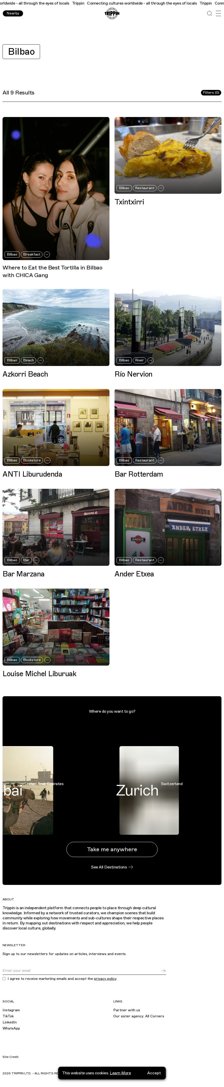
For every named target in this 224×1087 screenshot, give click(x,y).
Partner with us (126, 1010)
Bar (26, 560)
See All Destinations (112, 867)
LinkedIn (10, 1022)
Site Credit (10, 1057)
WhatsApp (11, 1028)
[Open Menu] (218, 13)
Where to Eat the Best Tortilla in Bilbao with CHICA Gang (52, 271)
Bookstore (32, 460)
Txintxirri (129, 202)
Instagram (11, 1010)
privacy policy (105, 979)
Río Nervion (134, 374)
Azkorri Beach (25, 374)
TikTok (8, 1016)
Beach (28, 360)
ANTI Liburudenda (32, 474)
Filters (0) (211, 92)
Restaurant (144, 188)
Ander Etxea (134, 574)
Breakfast (31, 254)
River (139, 360)
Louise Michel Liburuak (39, 673)
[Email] (82, 970)
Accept (154, 1073)
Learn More (120, 1073)
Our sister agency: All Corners (138, 1016)
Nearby (13, 13)
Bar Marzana (24, 574)
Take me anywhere (112, 849)
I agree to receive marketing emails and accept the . (62, 979)
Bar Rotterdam (139, 474)
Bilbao (21, 51)
